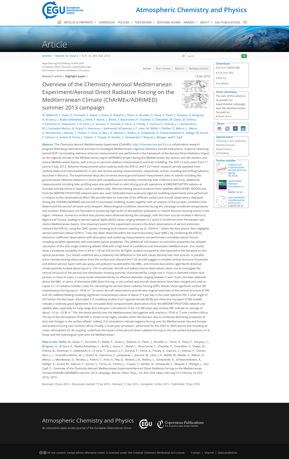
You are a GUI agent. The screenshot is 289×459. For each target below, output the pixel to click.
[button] (183, 56)
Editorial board (169, 22)
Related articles (198, 68)
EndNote (223, 83)
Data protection (227, 452)
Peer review (163, 68)
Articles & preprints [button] (79, 22)
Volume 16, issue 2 (66, 56)
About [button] (205, 22)
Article (147, 68)
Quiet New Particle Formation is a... (235, 185)
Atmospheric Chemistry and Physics (191, 9)
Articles (46, 56)
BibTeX (222, 78)
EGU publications (227, 22)
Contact (195, 452)
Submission (107, 22)
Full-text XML (226, 72)
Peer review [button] (143, 22)
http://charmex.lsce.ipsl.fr (149, 144)
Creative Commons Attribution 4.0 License (159, 452)
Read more (224, 116)
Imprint (209, 452)
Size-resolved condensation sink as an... (236, 200)
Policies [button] (124, 22)
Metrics (179, 68)
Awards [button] (189, 22)
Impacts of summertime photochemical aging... (237, 169)
